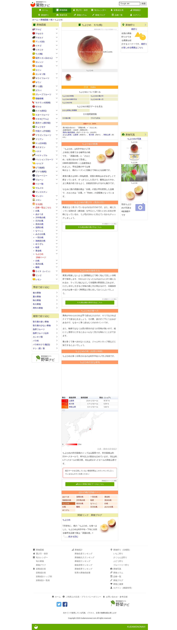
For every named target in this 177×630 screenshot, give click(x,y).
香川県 (91, 135)
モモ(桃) (39, 204)
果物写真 (61, 15)
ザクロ (38, 107)
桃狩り (134, 29)
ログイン (135, 15)
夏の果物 (45, 296)
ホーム (43, 10)
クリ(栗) (39, 86)
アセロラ (39, 34)
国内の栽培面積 (69, 132)
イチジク (39, 50)
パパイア (39, 164)
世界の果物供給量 (82, 573)
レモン (38, 279)
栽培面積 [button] (84, 398)
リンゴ (38, 275)
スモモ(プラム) (42, 119)
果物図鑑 (61, 10)
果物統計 (135, 10)
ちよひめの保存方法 (69, 99)
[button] (62, 410)
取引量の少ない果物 (45, 325)
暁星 (37, 247)
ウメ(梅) (39, 54)
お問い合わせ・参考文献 (115, 597)
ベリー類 (39, 184)
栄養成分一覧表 (43, 580)
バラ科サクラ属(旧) (45, 344)
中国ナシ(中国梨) (43, 131)
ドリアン (39, 139)
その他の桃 (66, 118)
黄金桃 (38, 251)
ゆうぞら (39, 244)
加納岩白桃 (40, 241)
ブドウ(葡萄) (41, 172)
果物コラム (80, 15)
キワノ (38, 82)
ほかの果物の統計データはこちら (90, 484)
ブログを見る (95, 118)
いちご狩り (118, 554)
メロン (38, 200)
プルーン (39, 180)
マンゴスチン (41, 192)
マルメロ (39, 188)
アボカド (39, 38)
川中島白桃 (40, 217)
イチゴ (38, 46)
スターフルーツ (42, 115)
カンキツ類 (40, 74)
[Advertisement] (88, 249)
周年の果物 (45, 308)
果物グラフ (41, 565)
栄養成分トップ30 (44, 576)
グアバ (38, 90)
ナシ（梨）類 (45, 348)
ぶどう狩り (118, 561)
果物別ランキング (82, 561)
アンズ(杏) (40, 42)
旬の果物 (40, 561)
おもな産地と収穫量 (69, 110)
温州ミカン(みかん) (44, 58)
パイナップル (41, 155)
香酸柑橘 (39, 98)
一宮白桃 (39, 237)
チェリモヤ (40, 127)
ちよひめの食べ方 (97, 99)
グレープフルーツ (43, 94)
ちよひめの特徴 (68, 96)
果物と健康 (116, 584)
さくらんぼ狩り (120, 557)
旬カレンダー (98, 10)
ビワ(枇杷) (40, 168)
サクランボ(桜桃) (43, 103)
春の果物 (45, 293)
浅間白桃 (39, 227)
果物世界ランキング (83, 569)
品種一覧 (117, 15)
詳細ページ (41, 257)
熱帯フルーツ (45, 329)
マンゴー (39, 196)
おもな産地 (67, 135)
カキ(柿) (39, 66)
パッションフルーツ (44, 159)
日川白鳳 (39, 221)
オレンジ (39, 62)
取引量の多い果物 (45, 322)
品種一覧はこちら (43, 207)
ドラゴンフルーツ (43, 135)
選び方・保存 (80, 10)
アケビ (38, 29)
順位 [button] (63, 398)
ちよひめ (39, 254)
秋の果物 (45, 300)
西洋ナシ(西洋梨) (43, 123)
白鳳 (37, 211)
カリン (38, 70)
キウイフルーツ (42, 78)
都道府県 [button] (72, 398)
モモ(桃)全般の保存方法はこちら (89, 302)
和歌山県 (107, 135)
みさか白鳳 (40, 234)
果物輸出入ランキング (84, 557)
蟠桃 (37, 267)
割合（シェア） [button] (105, 398)
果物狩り (43, 15)
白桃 (37, 261)
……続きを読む (71, 536)
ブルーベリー (41, 176)
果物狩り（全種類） (120, 550)
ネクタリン (40, 147)
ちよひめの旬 (67, 103)
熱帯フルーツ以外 (45, 333)
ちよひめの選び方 (97, 96)
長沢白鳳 (39, 264)
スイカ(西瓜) (41, 111)
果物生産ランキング (83, 554)
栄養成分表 (117, 10)
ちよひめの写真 (134, 139)
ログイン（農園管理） (121, 588)
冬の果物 (45, 304)
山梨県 (75, 135)
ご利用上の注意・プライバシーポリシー (82, 597)
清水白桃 (39, 224)
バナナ (38, 151)
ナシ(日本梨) (41, 143)
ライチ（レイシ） (43, 271)
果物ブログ (98, 15)
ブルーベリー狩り (121, 565)
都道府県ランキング (83, 565)
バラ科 (45, 341)
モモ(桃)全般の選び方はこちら (90, 227)
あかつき (39, 214)
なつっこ (39, 231)
